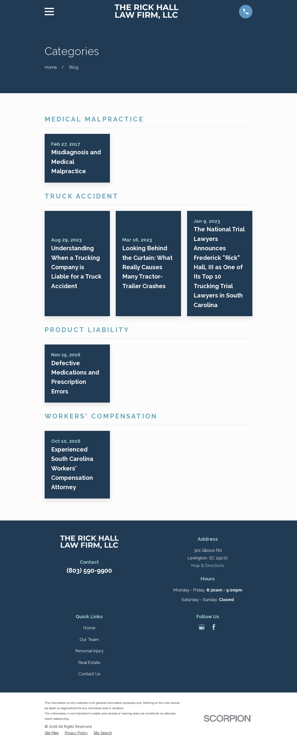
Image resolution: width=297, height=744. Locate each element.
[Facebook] (214, 627)
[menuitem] (52, 733)
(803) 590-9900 (89, 570)
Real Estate (89, 662)
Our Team (89, 639)
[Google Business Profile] (202, 627)
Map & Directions (207, 565)
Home (89, 627)
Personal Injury (89, 650)
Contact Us (89, 673)
